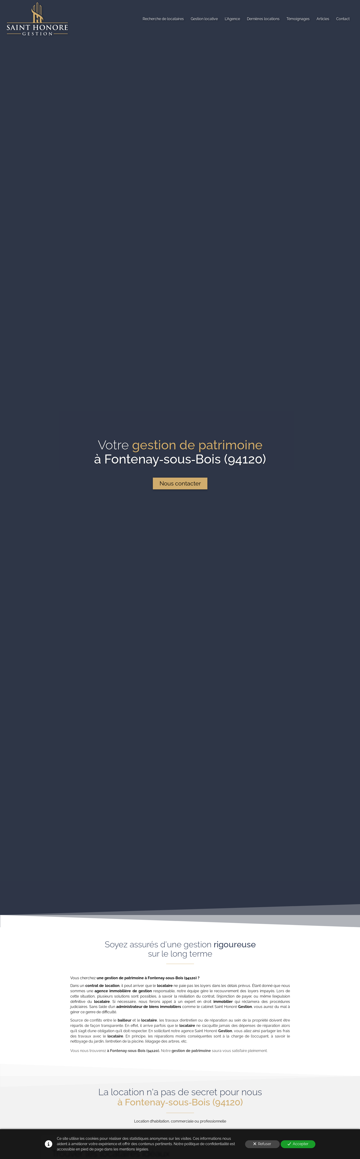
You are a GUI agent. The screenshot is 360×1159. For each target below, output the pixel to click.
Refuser (262, 1144)
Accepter (298, 1144)
